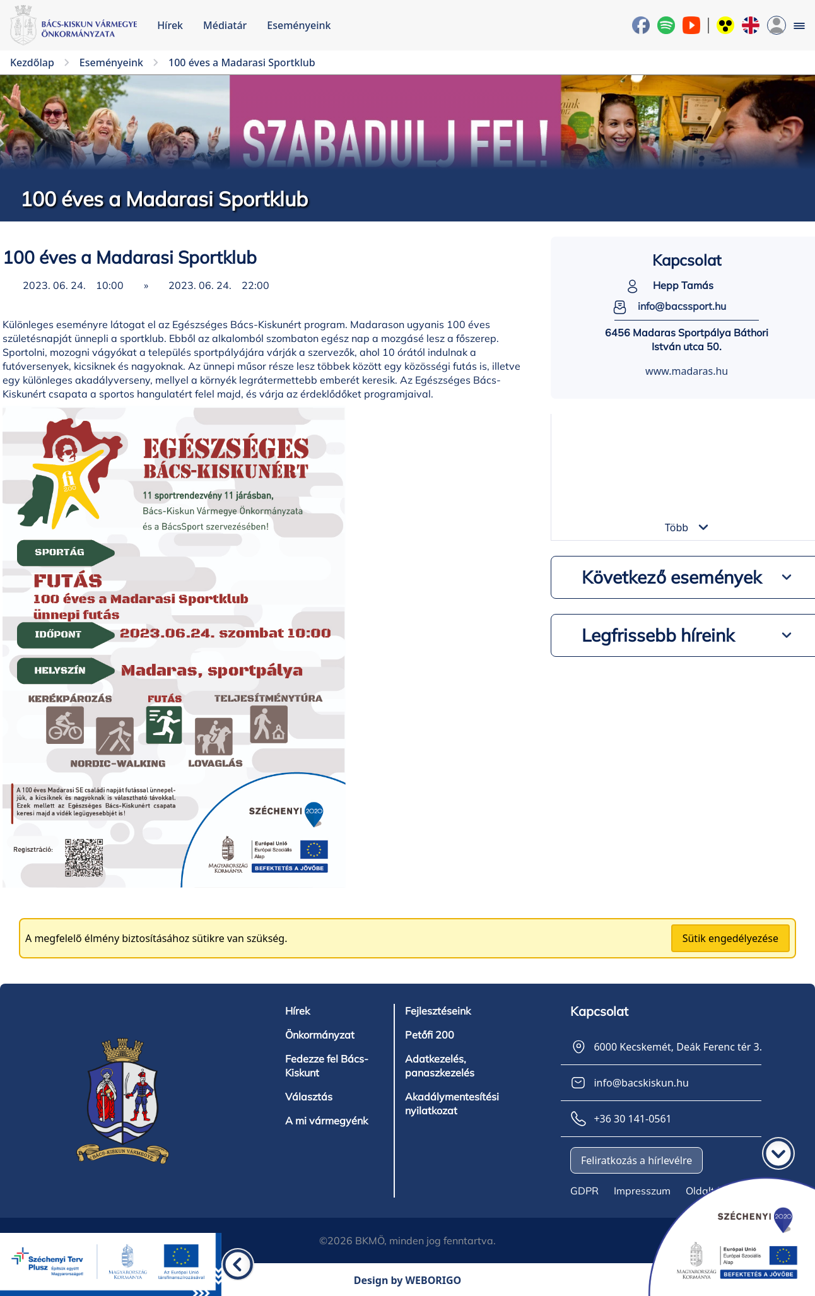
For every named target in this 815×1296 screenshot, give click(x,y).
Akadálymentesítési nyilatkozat (452, 1103)
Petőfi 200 (429, 1034)
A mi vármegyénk (326, 1120)
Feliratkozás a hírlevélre (636, 1160)
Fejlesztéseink (438, 1010)
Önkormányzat (320, 1034)
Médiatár (225, 25)
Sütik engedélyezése (730, 938)
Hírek (170, 25)
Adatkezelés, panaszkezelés (439, 1065)
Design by (408, 1280)
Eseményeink (299, 25)
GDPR (584, 1190)
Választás (308, 1096)
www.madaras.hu (686, 371)
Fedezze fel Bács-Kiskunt (326, 1065)
